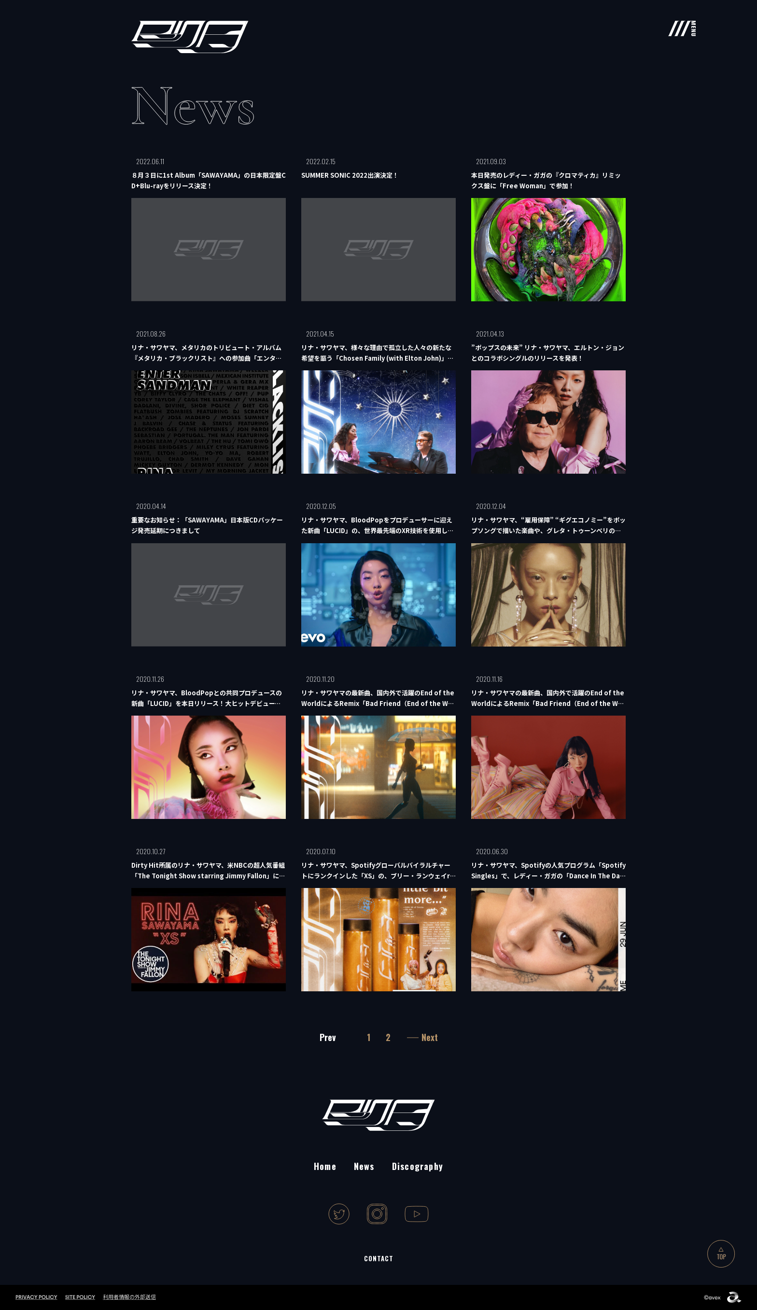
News (364, 1166)
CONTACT (378, 1258)
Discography (417, 1166)
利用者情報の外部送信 (129, 1296)
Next (429, 1037)
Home (325, 1166)
